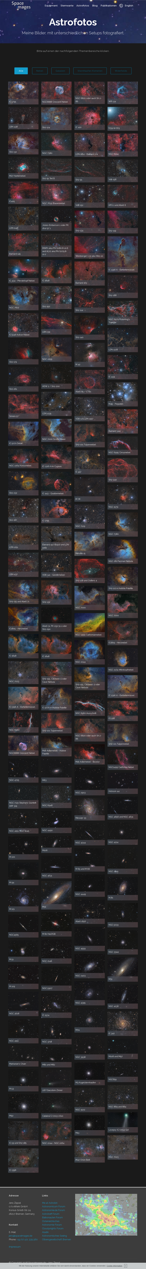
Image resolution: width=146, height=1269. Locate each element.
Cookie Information (114, 1266)
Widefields (122, 71)
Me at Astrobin (49, 1203)
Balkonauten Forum (52, 1217)
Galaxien (59, 71)
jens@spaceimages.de (20, 1235)
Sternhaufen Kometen (90, 71)
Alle (19, 71)
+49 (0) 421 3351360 (27, 1239)
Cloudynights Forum (52, 1228)
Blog (95, 6)
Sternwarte (67, 6)
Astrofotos (82, 6)
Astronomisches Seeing (54, 1235)
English (126, 6)
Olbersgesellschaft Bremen (56, 1239)
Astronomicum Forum (53, 1206)
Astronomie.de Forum (53, 1210)
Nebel (38, 71)
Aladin (45, 1232)
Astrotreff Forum (50, 1214)
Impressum (15, 1246)
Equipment (51, 6)
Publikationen (109, 6)
